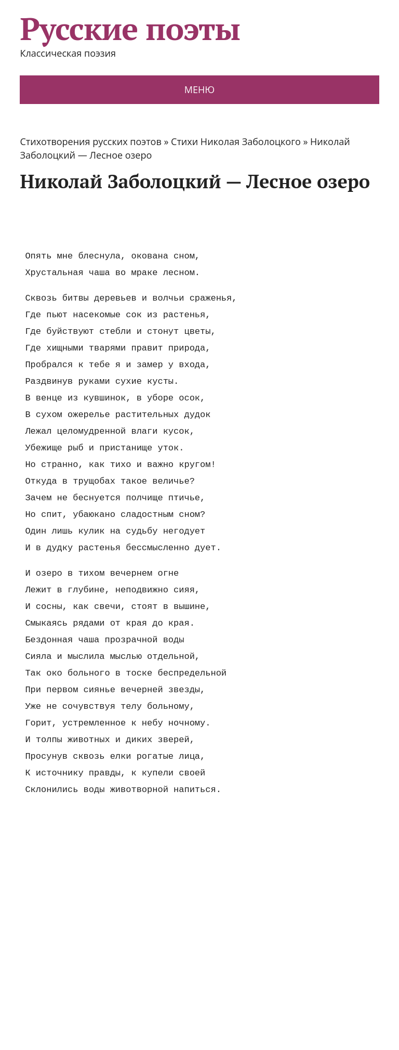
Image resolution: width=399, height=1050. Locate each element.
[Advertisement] (209, 220)
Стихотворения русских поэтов (90, 141)
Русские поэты (130, 29)
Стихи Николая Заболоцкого (236, 141)
